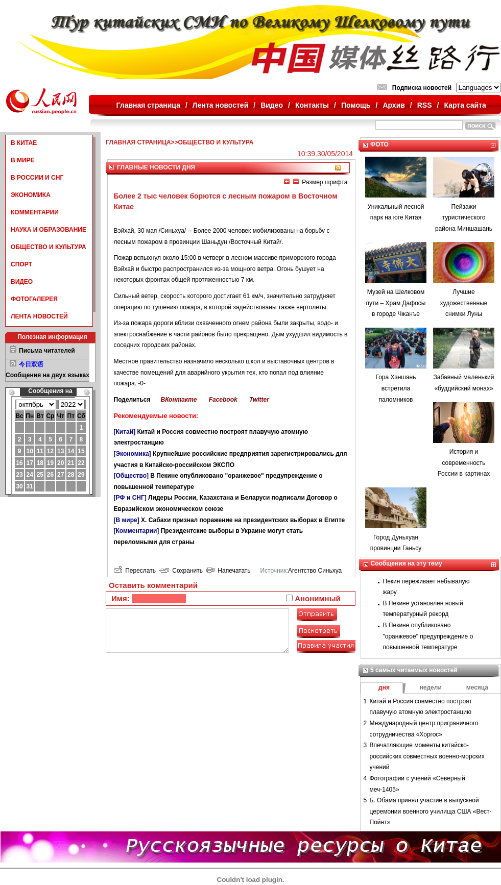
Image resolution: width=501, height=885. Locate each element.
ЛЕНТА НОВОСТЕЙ (39, 316)
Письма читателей (47, 350)
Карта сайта (465, 105)
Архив (393, 105)
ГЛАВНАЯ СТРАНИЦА (138, 142)
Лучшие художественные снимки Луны (464, 302)
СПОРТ (21, 264)
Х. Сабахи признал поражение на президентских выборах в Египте (243, 520)
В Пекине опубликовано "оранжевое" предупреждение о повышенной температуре (428, 636)
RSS (424, 105)
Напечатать (228, 570)
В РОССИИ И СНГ (37, 177)
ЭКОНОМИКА (31, 195)
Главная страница (148, 105)
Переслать (135, 570)
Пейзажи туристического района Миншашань (463, 217)
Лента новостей (220, 105)
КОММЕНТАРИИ (35, 212)
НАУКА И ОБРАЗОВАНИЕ (48, 229)
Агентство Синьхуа (315, 570)
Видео (271, 105)
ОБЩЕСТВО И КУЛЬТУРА (48, 247)
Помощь (356, 105)
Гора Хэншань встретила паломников (396, 388)
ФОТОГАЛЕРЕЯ (34, 299)
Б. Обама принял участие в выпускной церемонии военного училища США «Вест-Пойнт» (431, 811)
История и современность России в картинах (464, 462)
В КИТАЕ (24, 142)
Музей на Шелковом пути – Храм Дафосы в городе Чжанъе (396, 302)
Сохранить (181, 570)
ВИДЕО (22, 281)
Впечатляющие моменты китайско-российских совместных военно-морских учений (427, 756)
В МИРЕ (23, 160)
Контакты (312, 105)
